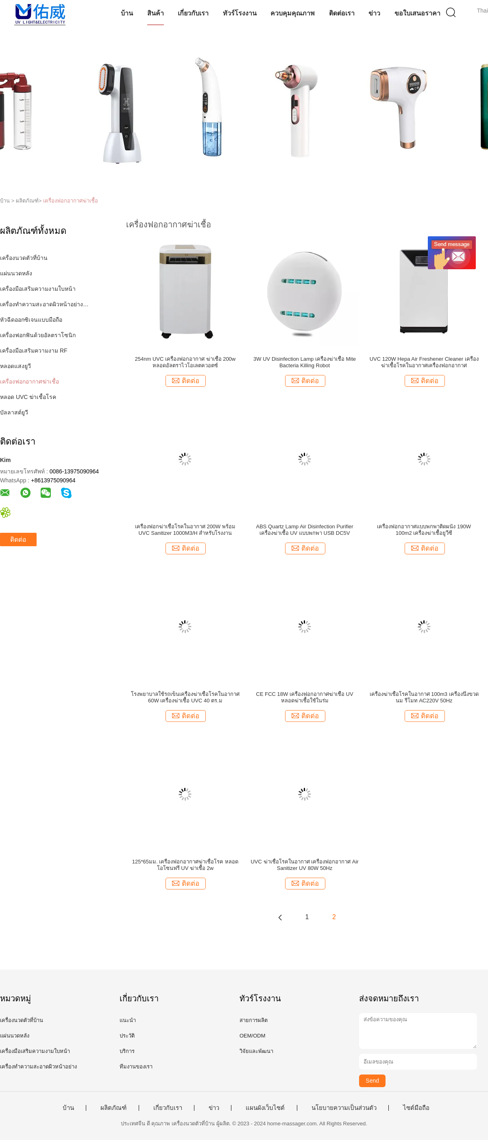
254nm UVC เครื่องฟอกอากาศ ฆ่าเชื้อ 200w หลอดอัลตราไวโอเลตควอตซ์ (185, 362)
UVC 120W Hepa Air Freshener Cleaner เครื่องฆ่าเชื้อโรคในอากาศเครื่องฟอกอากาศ (424, 362)
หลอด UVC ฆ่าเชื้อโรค (28, 397)
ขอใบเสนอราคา (417, 13)
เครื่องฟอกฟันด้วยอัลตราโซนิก (38, 335)
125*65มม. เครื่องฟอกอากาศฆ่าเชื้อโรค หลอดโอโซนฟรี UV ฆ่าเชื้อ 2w (185, 865)
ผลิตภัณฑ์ (113, 1108)
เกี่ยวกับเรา (193, 13)
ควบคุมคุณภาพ (292, 13)
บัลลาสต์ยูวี (14, 412)
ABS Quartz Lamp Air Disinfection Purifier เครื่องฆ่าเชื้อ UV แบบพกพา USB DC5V (304, 529)
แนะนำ (128, 1020)
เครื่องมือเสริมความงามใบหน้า (38, 289)
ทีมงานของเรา (136, 1067)
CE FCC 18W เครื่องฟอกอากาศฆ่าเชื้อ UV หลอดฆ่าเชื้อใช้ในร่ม (304, 697)
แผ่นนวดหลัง (16, 273)
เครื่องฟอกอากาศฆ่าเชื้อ (70, 201)
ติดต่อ (18, 539)
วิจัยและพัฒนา (256, 1051)
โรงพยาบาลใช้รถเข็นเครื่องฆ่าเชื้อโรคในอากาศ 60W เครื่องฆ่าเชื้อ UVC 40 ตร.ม (185, 697)
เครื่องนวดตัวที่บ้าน (24, 258)
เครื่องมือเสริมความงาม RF (34, 350)
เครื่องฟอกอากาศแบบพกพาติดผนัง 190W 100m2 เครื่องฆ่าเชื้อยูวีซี (424, 529)
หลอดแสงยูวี (15, 366)
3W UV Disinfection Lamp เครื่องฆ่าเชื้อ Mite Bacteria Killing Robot (304, 362)
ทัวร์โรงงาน (240, 13)
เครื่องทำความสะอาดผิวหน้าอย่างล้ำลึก (46, 304)
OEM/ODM (253, 1036)
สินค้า (155, 13)
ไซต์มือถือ (416, 1108)
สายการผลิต (254, 1020)
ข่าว (374, 13)
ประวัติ (127, 1036)
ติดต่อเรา (342, 13)
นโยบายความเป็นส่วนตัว (344, 1108)
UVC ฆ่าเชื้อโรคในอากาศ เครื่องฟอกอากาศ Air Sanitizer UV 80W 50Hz (304, 865)
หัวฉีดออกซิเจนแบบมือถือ (31, 319)
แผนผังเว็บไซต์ (265, 1108)
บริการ (127, 1051)
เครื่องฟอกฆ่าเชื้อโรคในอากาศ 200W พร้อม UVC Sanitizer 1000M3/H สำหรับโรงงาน (185, 529)
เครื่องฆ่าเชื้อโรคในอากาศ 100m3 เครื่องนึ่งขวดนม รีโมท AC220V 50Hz (424, 697)
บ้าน (127, 13)
